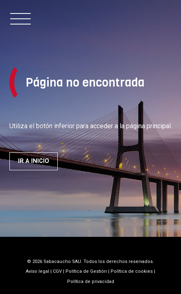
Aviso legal (37, 271)
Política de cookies (132, 271)
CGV (57, 271)
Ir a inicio (33, 161)
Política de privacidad (90, 281)
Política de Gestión (86, 271)
